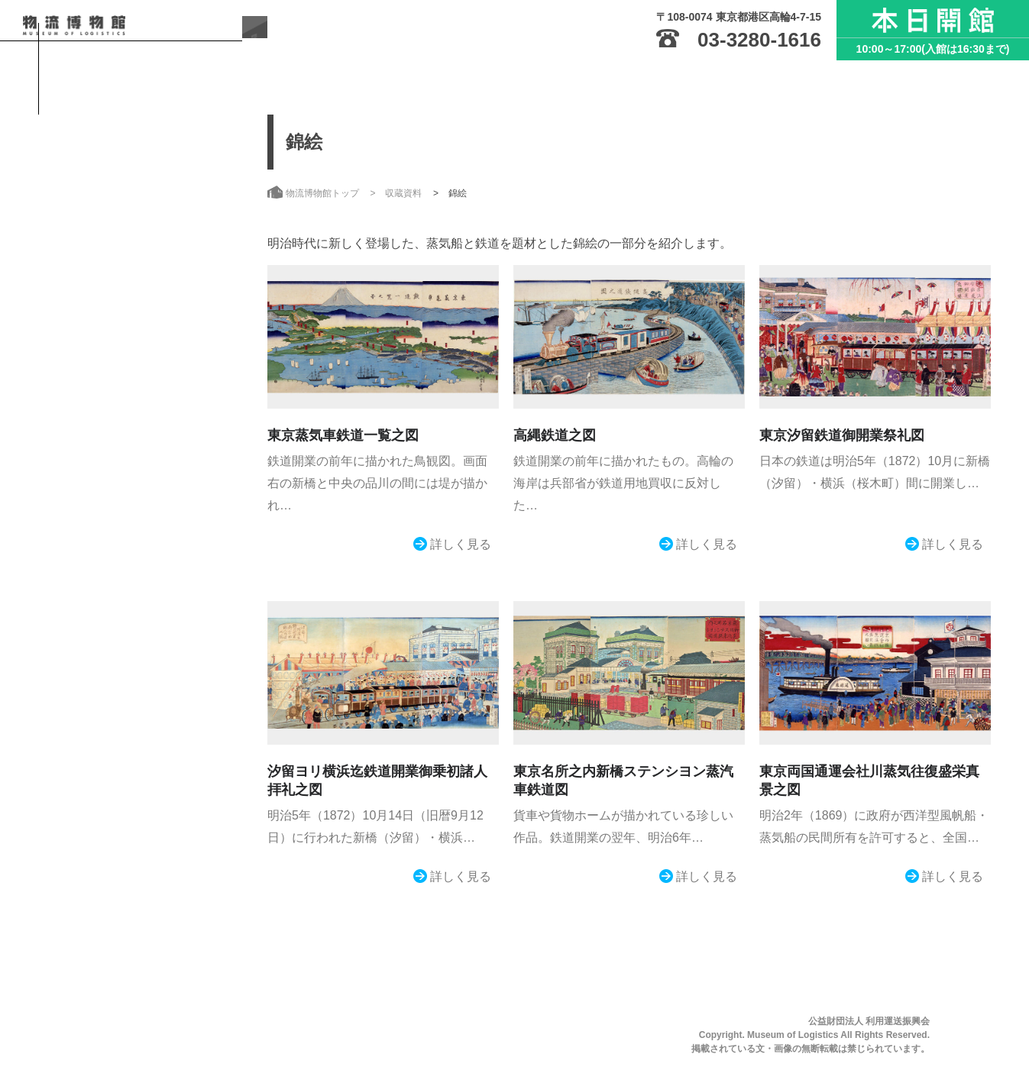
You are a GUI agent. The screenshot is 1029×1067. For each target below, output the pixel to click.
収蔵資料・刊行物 (129, 323)
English (137, 529)
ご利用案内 (108, 230)
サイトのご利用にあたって (118, 467)
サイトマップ (86, 491)
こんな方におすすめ (136, 370)
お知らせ (101, 417)
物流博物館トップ (129, 137)
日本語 (70, 529)
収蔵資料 (403, 193)
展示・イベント (122, 277)
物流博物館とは (122, 184)
